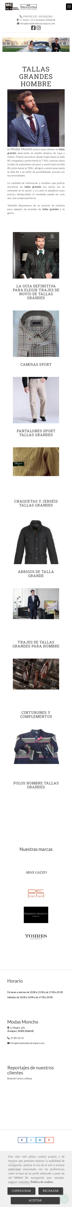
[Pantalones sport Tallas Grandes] (36, 400)
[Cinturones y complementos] (36, 682)
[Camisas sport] (36, 334)
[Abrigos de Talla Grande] (36, 541)
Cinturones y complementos (36, 714)
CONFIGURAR (21, 1190)
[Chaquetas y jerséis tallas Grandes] (36, 470)
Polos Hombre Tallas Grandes (36, 785)
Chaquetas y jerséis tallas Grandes (36, 503)
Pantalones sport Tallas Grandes (36, 432)
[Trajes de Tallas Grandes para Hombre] (36, 611)
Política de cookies (42, 1182)
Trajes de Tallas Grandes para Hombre (36, 644)
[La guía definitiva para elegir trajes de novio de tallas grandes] (36, 255)
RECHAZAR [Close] (51, 1190)
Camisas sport (36, 364)
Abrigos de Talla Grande (36, 573)
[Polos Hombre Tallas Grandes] (36, 752)
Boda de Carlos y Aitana (19, 1078)
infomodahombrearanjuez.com (27, 1043)
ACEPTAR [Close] (35, 1200)
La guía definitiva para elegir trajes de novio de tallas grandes (36, 292)
